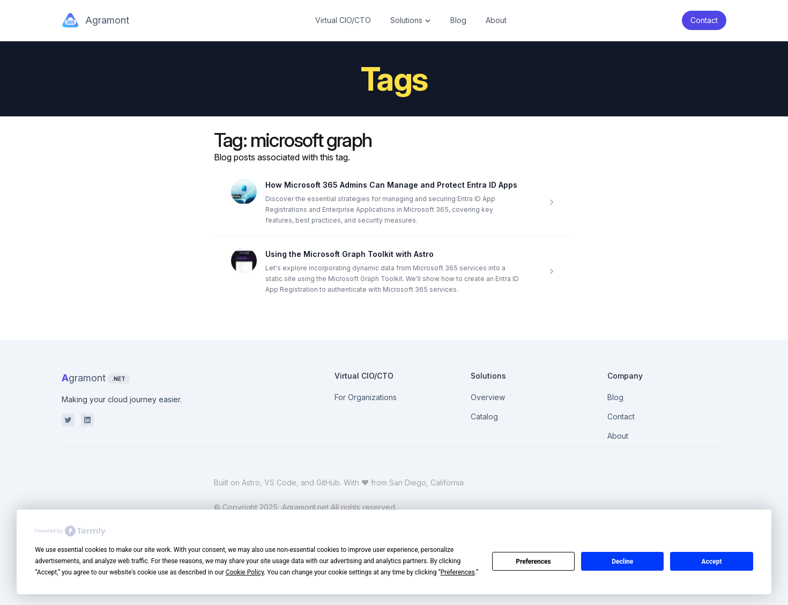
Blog (458, 20)
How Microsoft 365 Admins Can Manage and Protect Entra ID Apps (391, 184)
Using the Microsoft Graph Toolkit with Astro (349, 254)
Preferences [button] (458, 572)
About (496, 20)
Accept (712, 561)
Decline (622, 561)
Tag (228, 140)
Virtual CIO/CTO (343, 20)
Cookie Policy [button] (245, 572)
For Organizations (365, 397)
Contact (621, 416)
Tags (394, 79)
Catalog (484, 416)
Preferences (533, 561)
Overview (488, 397)
